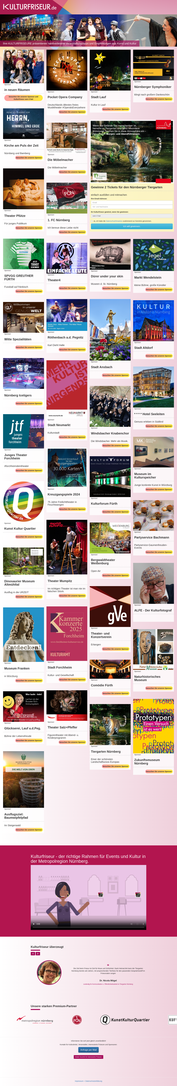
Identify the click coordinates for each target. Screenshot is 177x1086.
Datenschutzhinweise (114, 221)
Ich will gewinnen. (131, 226)
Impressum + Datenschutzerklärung (88, 1081)
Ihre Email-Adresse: (99, 199)
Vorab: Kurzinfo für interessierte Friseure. (88, 1057)
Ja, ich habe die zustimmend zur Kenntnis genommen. (121, 221)
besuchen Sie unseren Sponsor (72, 112)
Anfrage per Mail (88, 1050)
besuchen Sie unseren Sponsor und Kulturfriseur (23, 98)
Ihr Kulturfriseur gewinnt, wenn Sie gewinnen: (109, 212)
